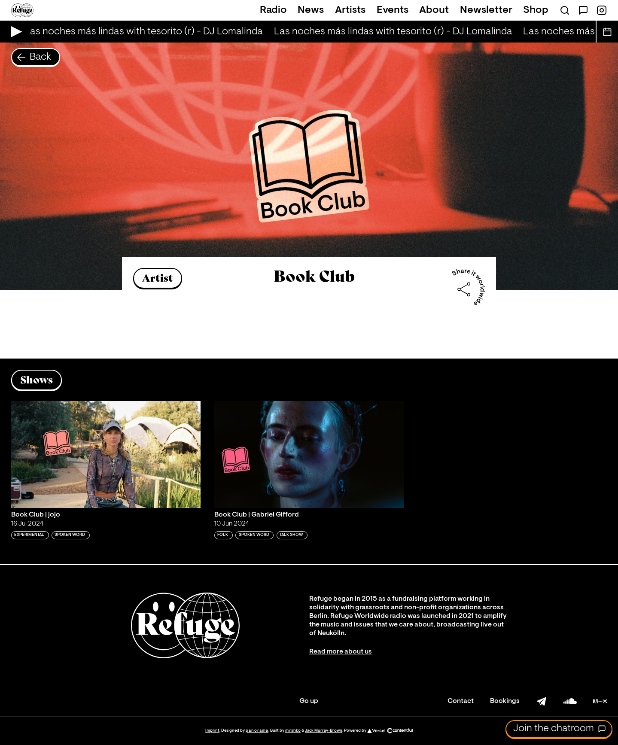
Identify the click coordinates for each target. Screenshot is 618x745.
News (311, 10)
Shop (535, 10)
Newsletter (486, 10)
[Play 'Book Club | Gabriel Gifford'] (309, 454)
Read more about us (340, 651)
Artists (350, 10)
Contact (461, 701)
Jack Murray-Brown (323, 731)
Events (392, 10)
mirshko (293, 731)
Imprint (212, 731)
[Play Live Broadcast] (14, 32)
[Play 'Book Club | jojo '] (106, 454)
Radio (273, 10)
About (434, 10)
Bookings (505, 701)
